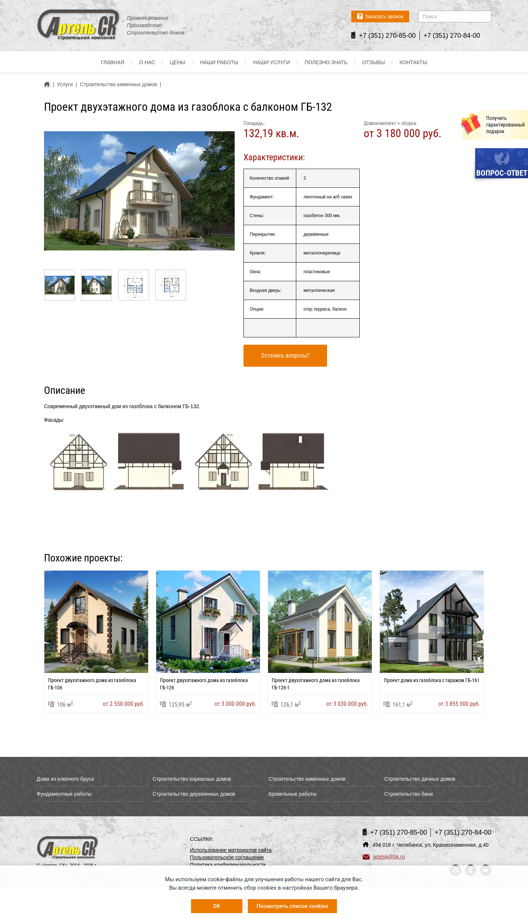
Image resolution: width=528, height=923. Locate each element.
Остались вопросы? (285, 355)
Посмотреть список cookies (292, 906)
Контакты (414, 62)
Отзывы (373, 62)
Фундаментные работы (64, 794)
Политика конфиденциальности (228, 865)
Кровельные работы (292, 794)
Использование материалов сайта (231, 850)
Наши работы (219, 62)
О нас (147, 62)
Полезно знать (326, 62)
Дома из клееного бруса (65, 779)
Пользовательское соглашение (227, 857)
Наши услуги (271, 62)
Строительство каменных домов (306, 779)
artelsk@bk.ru (384, 857)
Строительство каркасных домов (192, 779)
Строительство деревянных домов (194, 794)
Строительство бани (408, 794)
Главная (112, 62)
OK (216, 906)
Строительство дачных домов (419, 779)
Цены (177, 62)
